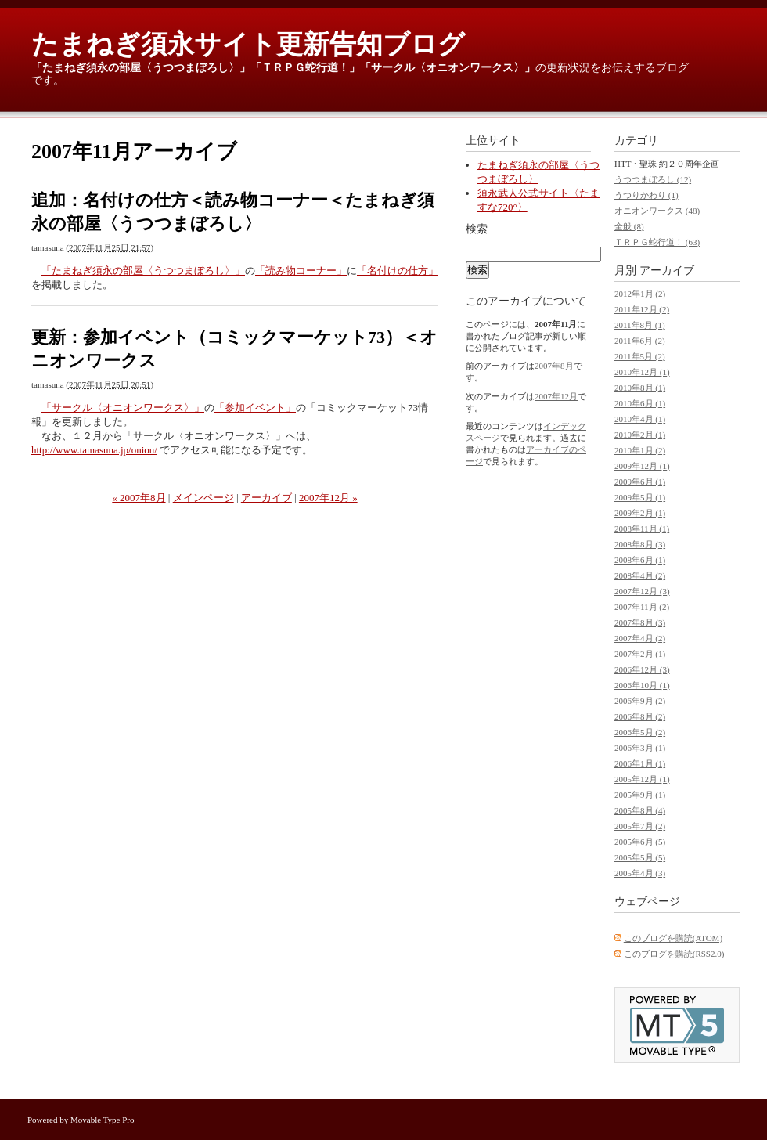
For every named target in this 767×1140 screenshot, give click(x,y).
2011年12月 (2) (641, 309)
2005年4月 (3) (639, 873)
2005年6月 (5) (639, 841)
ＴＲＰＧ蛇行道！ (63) (657, 242)
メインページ (203, 497)
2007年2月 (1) (639, 653)
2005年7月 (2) (639, 826)
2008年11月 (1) (641, 528)
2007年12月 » (328, 497)
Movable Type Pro (102, 1119)
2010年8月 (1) (639, 387)
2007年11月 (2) (641, 606)
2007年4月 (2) (639, 638)
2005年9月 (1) (639, 794)
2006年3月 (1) (639, 747)
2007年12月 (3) (642, 591)
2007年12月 (556, 396)
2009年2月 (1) (639, 513)
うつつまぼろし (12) (652, 179)
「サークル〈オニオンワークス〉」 (447, 68)
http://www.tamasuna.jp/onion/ (94, 450)
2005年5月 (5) (639, 857)
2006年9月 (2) (639, 700)
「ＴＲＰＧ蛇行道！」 (305, 68)
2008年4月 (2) (639, 575)
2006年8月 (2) (639, 716)
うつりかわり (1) (646, 195)
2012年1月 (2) (639, 293)
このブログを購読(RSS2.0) (674, 953)
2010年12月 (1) (642, 372)
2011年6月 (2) (639, 340)
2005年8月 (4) (639, 810)
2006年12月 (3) (642, 669)
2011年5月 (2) (639, 356)
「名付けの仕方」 (397, 270)
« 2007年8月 (138, 497)
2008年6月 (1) (639, 560)
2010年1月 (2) (639, 450)
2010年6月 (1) (639, 403)
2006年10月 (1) (642, 685)
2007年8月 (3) (639, 622)
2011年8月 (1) (639, 325)
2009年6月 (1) (639, 481)
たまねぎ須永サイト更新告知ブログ (248, 44)
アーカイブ (266, 497)
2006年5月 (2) (639, 732)
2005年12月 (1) (642, 779)
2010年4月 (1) (639, 419)
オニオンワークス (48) (657, 210)
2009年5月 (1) (639, 497)
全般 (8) (629, 226)
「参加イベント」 (255, 407)
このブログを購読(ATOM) (673, 938)
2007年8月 (554, 365)
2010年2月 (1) (639, 434)
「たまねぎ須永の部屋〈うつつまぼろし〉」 (140, 68)
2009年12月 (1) (642, 466)
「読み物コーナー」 (301, 270)
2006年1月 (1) (639, 763)
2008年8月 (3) (639, 544)
